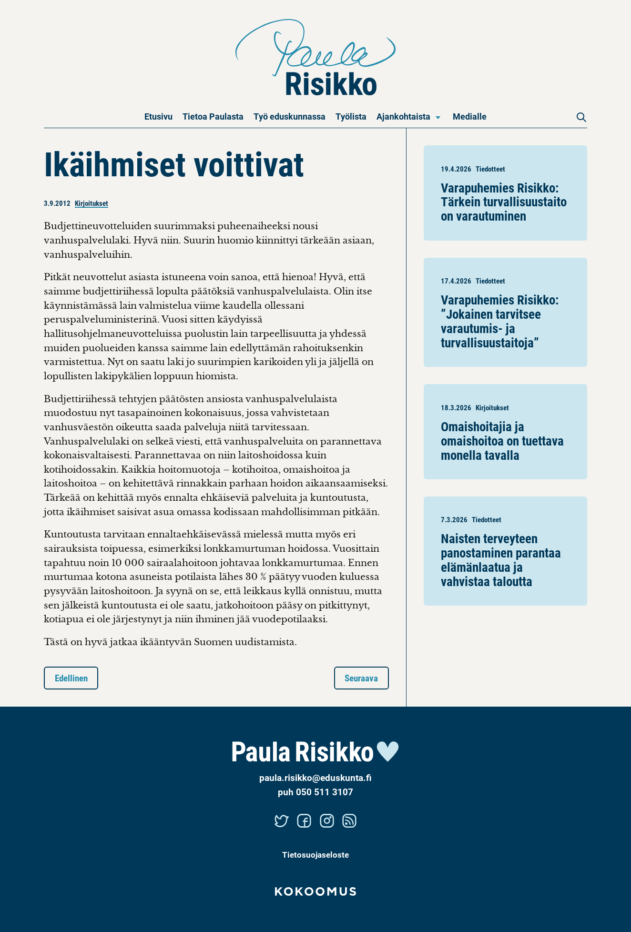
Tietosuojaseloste (315, 854)
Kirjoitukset (91, 203)
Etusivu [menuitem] (158, 116)
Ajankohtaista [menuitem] (403, 116)
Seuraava (361, 678)
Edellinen (71, 678)
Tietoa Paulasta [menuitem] (213, 116)
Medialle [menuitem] (470, 116)
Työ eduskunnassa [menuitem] (290, 116)
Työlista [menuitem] (351, 116)
